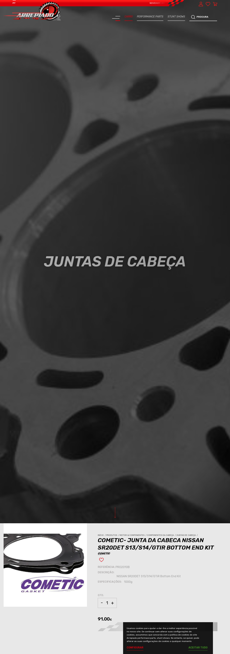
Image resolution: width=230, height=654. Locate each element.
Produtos (113, 535)
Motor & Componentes (133, 535)
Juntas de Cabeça (187, 535)
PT (14, 3)
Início (102, 535)
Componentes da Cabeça (161, 535)
